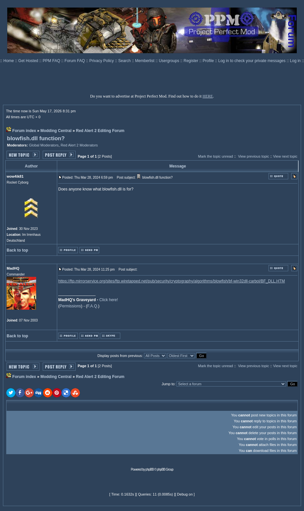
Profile (209, 60)
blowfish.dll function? (36, 138)
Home (9, 60)
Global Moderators (44, 145)
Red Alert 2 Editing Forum (100, 130)
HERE (207, 96)
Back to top (17, 250)
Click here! (108, 300)
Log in (295, 60)
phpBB (150, 469)
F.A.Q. (92, 306)
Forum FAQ (75, 60)
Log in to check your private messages (252, 60)
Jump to (168, 384)
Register (191, 60)
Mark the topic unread (215, 156)
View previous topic (253, 156)
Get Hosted (28, 60)
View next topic (285, 156)
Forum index (24, 130)
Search (125, 60)
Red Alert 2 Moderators (79, 145)
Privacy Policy (102, 60)
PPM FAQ (52, 60)
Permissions (70, 306)
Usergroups (169, 60)
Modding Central (56, 130)
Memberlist (145, 60)
